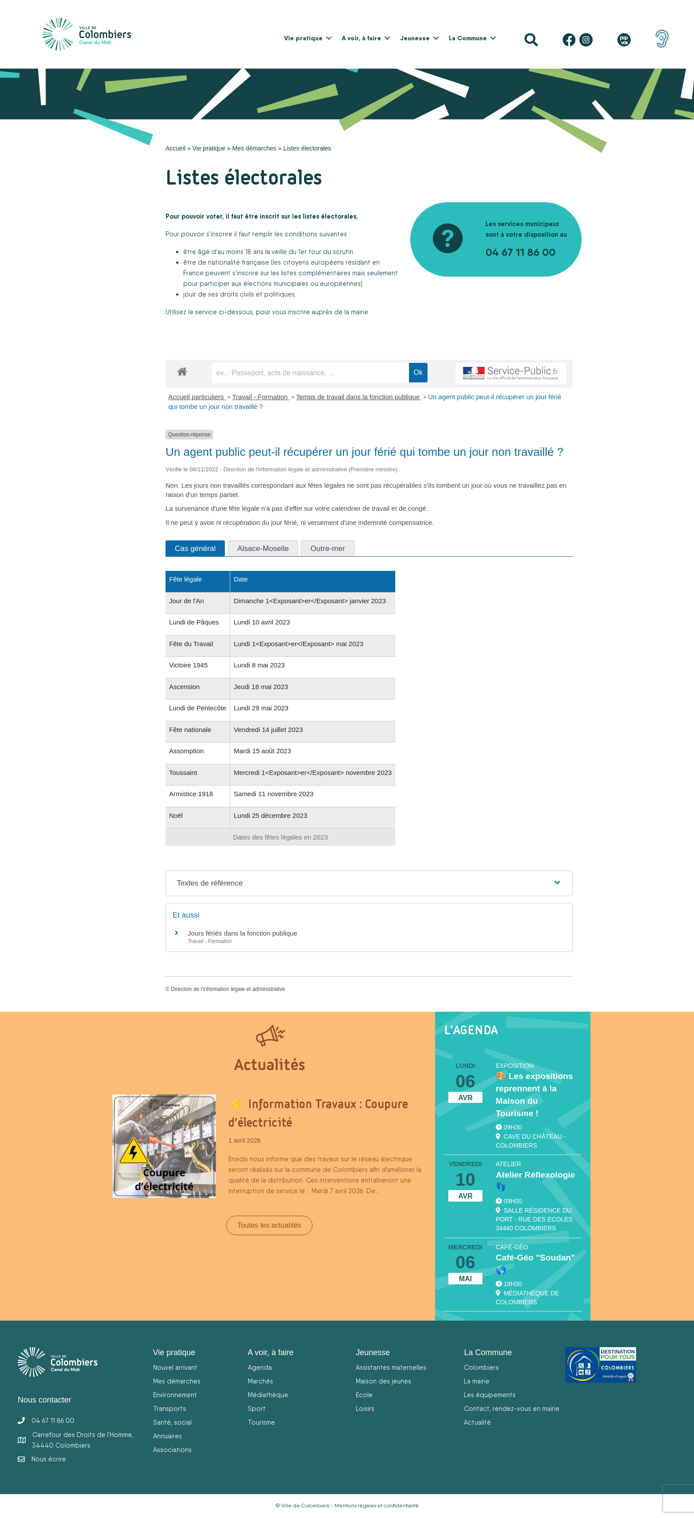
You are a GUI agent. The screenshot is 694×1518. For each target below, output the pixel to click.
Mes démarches (254, 148)
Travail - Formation (260, 397)
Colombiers (481, 1367)
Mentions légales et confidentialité (377, 1506)
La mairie (477, 1381)
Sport (257, 1408)
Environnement (175, 1395)
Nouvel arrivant (175, 1367)
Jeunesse (415, 38)
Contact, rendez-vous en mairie (511, 1408)
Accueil (175, 148)
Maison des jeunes (383, 1381)
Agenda (260, 1367)
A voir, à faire (361, 38)
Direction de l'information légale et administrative (228, 989)
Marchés (260, 1381)
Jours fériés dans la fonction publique (242, 933)
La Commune (468, 38)
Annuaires (167, 1436)
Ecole (364, 1395)
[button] (329, 38)
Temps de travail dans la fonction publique (359, 397)
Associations (172, 1449)
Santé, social (172, 1422)
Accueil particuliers (197, 397)
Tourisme (261, 1422)
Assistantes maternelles (391, 1367)
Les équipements (490, 1395)
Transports (169, 1408)
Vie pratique (303, 38)
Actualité (477, 1422)
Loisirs (365, 1408)
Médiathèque (268, 1395)
